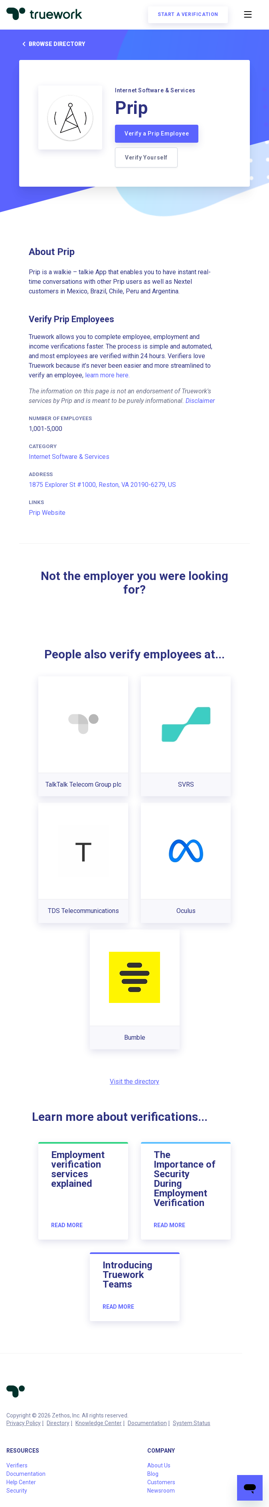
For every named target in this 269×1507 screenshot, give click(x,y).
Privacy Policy (23, 1423)
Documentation (147, 1423)
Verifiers (17, 1465)
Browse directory (52, 44)
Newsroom (161, 1490)
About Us (158, 1465)
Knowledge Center (98, 1423)
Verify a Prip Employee (157, 133)
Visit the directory (134, 1081)
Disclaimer (200, 401)
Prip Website (47, 512)
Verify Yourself (146, 157)
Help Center (21, 1482)
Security (16, 1490)
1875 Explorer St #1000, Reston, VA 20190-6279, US (102, 484)
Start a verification (188, 14)
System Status (191, 1423)
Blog (152, 1474)
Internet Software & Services (69, 456)
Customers (161, 1482)
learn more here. (107, 375)
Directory (58, 1423)
